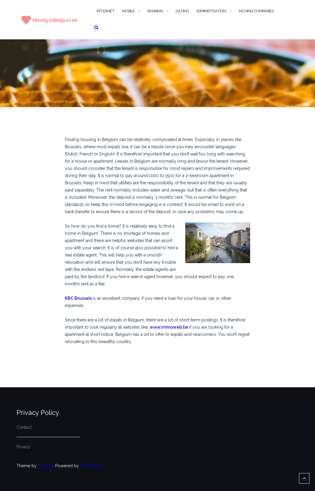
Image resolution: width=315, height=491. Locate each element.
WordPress (91, 465)
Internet (106, 11)
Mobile (128, 11)
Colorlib (46, 465)
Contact (24, 427)
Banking (155, 11)
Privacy (23, 446)
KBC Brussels (79, 298)
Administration (211, 11)
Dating (182, 11)
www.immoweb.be (169, 327)
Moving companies (256, 11)
